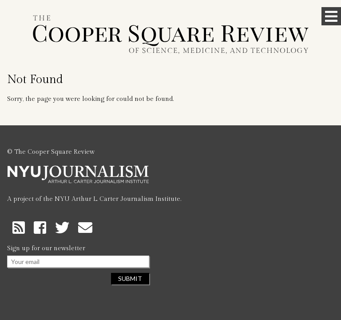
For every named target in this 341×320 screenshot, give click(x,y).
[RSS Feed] (20, 226)
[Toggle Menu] (331, 16)
